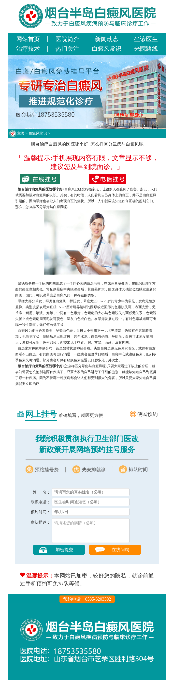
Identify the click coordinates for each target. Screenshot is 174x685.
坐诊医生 (146, 39)
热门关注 (67, 49)
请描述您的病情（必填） (91, 533)
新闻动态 (106, 39)
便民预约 (147, 414)
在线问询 (120, 554)
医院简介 (67, 39)
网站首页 (28, 39)
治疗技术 (28, 49)
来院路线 (146, 49)
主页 (21, 133)
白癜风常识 (106, 49)
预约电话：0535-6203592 (87, 604)
